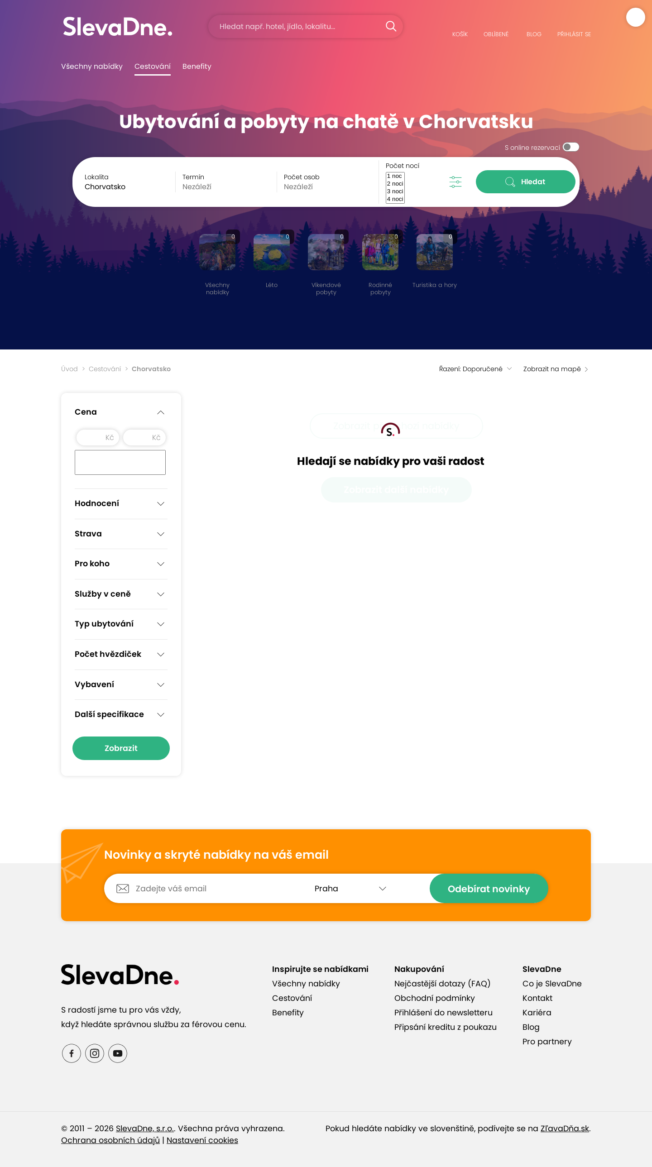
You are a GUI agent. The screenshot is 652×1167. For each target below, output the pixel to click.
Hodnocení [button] (121, 504)
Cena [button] (121, 412)
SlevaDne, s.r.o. (145, 1128)
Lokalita (97, 177)
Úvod (69, 368)
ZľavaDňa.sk (565, 1128)
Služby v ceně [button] (121, 594)
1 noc (395, 176)
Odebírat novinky (489, 888)
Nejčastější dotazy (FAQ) (442, 983)
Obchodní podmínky (434, 998)
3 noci (395, 192)
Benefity (196, 66)
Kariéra (537, 1012)
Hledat (526, 182)
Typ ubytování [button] (121, 624)
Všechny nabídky (92, 66)
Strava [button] (121, 534)
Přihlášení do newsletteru (443, 1012)
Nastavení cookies (202, 1140)
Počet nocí (402, 165)
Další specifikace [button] (121, 715)
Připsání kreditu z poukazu (445, 1027)
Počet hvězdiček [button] (121, 654)
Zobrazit (121, 748)
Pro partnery (547, 1041)
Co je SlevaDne (552, 983)
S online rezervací (532, 147)
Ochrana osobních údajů (110, 1140)
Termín (193, 177)
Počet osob (302, 177)
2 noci (395, 184)
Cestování (152, 66)
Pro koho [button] (121, 564)
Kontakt (537, 998)
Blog (531, 1027)
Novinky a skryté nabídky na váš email (216, 855)
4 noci (395, 199)
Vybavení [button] (121, 685)
